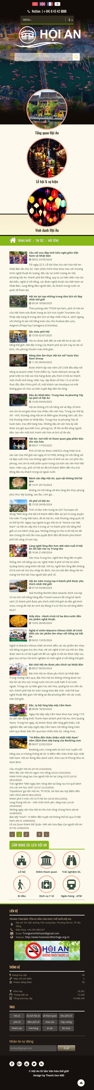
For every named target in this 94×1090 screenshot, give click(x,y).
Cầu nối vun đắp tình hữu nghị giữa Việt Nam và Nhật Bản (53, 254)
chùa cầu (49, 1022)
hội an (17, 1015)
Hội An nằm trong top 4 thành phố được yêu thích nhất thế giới (56, 582)
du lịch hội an (33, 1015)
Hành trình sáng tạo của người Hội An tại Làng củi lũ (39, 776)
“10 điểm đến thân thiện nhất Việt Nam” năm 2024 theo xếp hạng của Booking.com (55, 739)
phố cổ (17, 1022)
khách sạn (17, 1028)
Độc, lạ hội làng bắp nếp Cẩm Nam (50, 705)
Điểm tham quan (46, 871)
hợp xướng (66, 1022)
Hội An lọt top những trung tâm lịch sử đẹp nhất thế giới (55, 298)
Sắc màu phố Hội (39, 331)
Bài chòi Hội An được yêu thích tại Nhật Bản (56, 664)
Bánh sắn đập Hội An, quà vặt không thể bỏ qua (55, 480)
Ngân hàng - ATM (71, 896)
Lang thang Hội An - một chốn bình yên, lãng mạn (37, 802)
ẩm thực (66, 1028)
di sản (50, 1028)
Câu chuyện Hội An (20, 769)
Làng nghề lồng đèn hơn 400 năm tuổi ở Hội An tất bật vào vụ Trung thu (56, 547)
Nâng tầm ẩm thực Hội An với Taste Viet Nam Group (54, 357)
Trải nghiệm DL (71, 871)
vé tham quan (50, 1015)
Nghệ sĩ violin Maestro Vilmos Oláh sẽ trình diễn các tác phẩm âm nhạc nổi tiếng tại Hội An (56, 633)
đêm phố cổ (33, 1022)
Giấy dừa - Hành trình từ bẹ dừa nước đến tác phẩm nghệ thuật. (55, 618)
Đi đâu (22, 896)
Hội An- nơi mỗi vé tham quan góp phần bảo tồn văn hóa (56, 440)
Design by (48, 1075)
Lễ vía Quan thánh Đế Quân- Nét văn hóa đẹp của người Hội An (45, 824)
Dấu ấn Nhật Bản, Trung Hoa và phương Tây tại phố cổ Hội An (56, 396)
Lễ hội (22, 871)
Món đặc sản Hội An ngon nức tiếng (29, 772)
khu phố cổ (66, 1015)
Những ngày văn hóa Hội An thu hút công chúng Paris (40, 809)
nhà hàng (33, 1028)
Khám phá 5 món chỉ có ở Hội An (28, 798)
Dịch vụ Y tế (46, 896)
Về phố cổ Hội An (39, 501)
